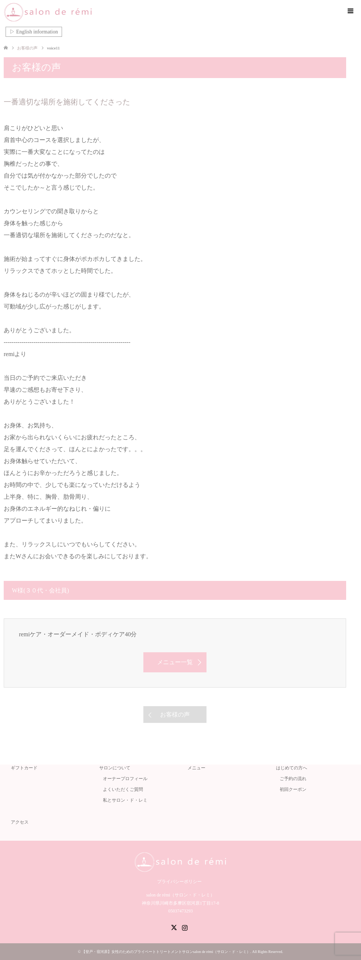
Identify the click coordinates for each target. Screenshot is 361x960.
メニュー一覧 (175, 662)
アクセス (20, 822)
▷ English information (34, 32)
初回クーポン (293, 789)
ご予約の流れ (293, 778)
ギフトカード (24, 767)
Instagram (184, 927)
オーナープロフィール (125, 778)
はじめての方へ (291, 767)
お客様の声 (175, 714)
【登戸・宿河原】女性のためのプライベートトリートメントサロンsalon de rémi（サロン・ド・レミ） (166, 952)
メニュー (196, 767)
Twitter (174, 927)
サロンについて (114, 767)
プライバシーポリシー (179, 881)
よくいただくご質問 (123, 789)
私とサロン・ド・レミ (125, 800)
